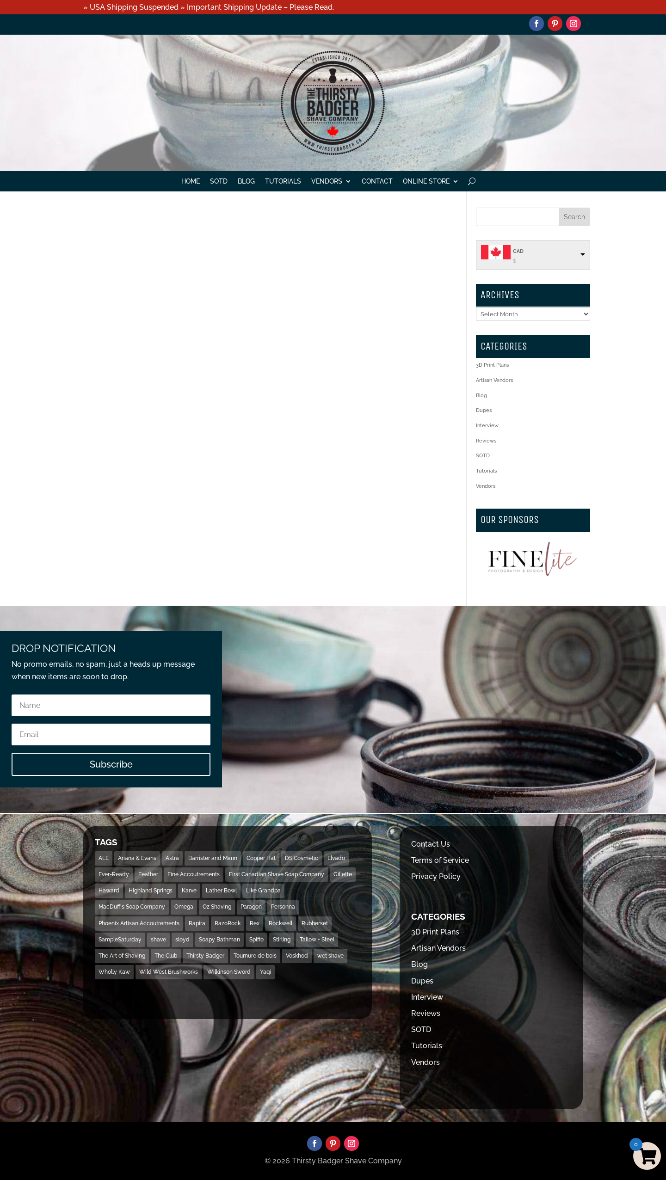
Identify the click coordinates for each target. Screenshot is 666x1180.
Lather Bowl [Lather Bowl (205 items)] (221, 890)
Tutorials (283, 181)
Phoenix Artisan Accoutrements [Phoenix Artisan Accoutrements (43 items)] (139, 923)
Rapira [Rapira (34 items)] (197, 923)
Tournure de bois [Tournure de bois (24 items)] (255, 956)
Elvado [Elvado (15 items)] (336, 858)
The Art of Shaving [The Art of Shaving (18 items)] (122, 956)
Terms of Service (440, 860)
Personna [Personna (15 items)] (283, 906)
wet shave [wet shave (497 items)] (330, 956)
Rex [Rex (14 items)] (254, 923)
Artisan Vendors (494, 380)
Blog (246, 181)
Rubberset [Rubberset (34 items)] (315, 923)
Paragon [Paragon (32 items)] (251, 906)
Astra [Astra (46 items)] (172, 858)
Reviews (486, 441)
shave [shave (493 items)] (158, 939)
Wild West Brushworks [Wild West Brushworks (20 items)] (168, 972)
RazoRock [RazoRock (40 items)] (227, 923)
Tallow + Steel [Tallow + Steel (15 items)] (317, 939)
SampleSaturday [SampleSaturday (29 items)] (120, 939)
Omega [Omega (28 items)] (183, 906)
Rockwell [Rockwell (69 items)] (280, 923)
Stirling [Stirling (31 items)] (281, 939)
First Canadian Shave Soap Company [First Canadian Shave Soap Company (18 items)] (276, 874)
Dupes (484, 410)
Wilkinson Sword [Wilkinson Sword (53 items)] (229, 972)
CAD (518, 251)
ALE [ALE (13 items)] (104, 858)
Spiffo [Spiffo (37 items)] (256, 939)
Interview (487, 426)
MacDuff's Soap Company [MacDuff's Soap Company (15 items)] (132, 906)
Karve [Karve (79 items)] (189, 890)
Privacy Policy (436, 876)
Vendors (326, 181)
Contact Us (430, 844)
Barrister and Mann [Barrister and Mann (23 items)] (212, 858)
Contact (377, 181)
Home (190, 181)
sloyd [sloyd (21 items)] (182, 939)
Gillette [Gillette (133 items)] (342, 874)
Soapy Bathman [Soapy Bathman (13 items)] (219, 939)
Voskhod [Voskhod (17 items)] (297, 956)
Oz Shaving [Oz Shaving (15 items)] (217, 906)
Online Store (426, 181)
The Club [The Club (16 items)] (165, 956)
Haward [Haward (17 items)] (109, 890)
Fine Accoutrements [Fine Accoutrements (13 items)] (193, 874)
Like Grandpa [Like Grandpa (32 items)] (263, 890)
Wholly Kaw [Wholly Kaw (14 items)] (114, 972)
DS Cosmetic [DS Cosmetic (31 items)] (301, 858)
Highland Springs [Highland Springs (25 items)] (151, 890)
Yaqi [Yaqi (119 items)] (265, 972)
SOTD (219, 181)
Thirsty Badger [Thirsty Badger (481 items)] (205, 956)
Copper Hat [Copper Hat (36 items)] (261, 858)
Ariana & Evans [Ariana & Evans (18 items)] (137, 858)
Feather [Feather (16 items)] (148, 874)
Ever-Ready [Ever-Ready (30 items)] (114, 874)
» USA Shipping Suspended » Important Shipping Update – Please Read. (208, 7)
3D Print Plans (492, 365)
